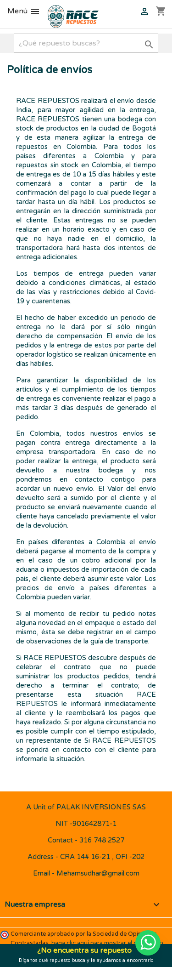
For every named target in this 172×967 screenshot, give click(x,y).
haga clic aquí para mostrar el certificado (107, 943)
